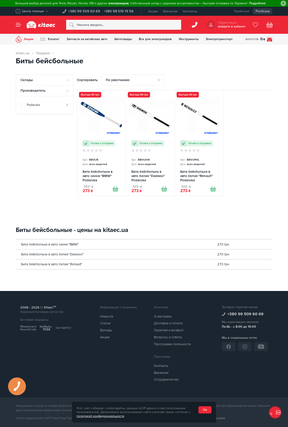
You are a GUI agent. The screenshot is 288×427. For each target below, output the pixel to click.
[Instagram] (245, 346)
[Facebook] (228, 346)
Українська (241, 11)
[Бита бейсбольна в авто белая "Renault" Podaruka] (199, 143)
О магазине (163, 316)
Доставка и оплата (168, 323)
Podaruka (47, 105)
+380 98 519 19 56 (119, 11)
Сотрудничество (166, 380)
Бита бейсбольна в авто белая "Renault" (51, 264)
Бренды (106, 330)
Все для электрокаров (158, 39)
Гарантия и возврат (169, 330)
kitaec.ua (22, 53)
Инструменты (192, 39)
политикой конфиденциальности (100, 416)
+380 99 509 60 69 (84, 11)
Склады (26, 80)
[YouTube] (261, 346)
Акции (153, 11)
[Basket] (269, 24)
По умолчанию (118, 80)
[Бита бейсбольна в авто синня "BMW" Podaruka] (101, 143)
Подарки (43, 53)
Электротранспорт (222, 39)
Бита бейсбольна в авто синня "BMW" (50, 244)
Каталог (50, 39)
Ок (205, 410)
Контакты (190, 11)
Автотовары (125, 39)
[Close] (283, 3)
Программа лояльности (172, 344)
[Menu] (18, 24)
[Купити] (115, 189)
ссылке (220, 418)
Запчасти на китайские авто (88, 39)
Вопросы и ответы (168, 337)
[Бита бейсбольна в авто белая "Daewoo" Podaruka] (150, 143)
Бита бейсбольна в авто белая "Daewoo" (52, 254)
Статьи (105, 323)
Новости (106, 316)
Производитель (32, 91)
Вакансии (170, 11)
